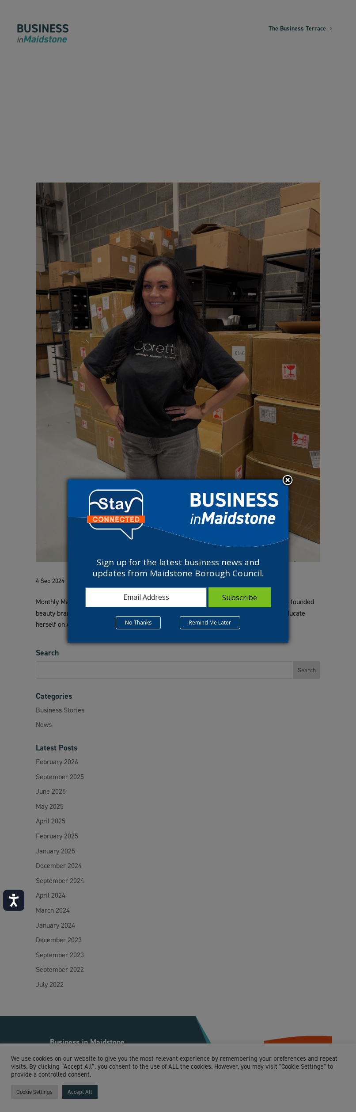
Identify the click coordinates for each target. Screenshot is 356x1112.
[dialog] (178, 561)
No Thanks (138, 622)
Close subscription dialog (287, 480)
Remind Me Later (210, 622)
